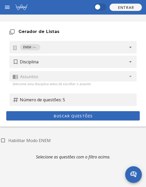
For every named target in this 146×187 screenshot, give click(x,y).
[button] (126, 7)
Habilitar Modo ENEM (29, 140)
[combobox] (73, 47)
